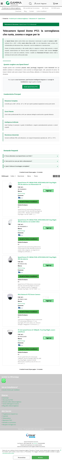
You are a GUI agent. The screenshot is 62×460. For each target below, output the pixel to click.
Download (18, 12)
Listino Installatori (42, 12)
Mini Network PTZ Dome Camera (29, 296)
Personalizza (21, 457)
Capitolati (5, 418)
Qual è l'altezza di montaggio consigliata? (17, 168)
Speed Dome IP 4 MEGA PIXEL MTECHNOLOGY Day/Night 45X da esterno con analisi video (37, 222)
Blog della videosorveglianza (10, 407)
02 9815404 (35, 445)
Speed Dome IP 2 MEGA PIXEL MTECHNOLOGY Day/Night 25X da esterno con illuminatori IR (37, 185)
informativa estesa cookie (8, 453)
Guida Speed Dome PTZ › (31, 88)
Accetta (40, 457)
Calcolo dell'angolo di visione (11, 405)
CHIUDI (60, 450)
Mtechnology (21, 195)
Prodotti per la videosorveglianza (11, 8)
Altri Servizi (45, 8)
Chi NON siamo (56, 8)
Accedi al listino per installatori (11, 391)
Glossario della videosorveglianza (11, 403)
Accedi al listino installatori (28, 203)
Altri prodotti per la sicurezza (31, 8)
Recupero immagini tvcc (9, 426)
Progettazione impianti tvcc (10, 415)
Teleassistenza (7, 420)
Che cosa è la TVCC (8, 401)
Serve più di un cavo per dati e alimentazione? (18, 162)
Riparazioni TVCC (7, 422)
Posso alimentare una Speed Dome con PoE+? (18, 157)
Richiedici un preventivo (9, 424)
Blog (25, 12)
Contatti (32, 12)
